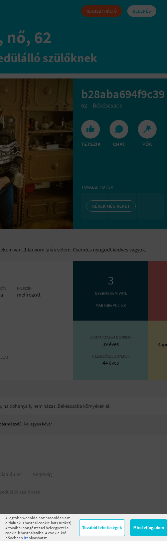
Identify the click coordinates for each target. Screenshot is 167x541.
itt (26, 537)
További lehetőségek (102, 527)
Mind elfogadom (148, 527)
